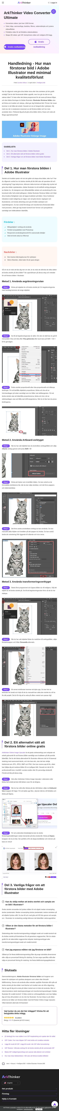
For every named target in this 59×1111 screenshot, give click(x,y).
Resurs (13, 1063)
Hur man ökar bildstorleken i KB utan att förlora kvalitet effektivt (26, 1056)
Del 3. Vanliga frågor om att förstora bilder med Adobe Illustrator (28, 157)
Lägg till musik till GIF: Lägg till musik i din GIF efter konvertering (27, 1044)
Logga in (52, 2)
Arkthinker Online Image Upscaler (13, 752)
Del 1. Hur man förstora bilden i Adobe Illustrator (23, 151)
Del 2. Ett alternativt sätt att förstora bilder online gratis (25, 154)
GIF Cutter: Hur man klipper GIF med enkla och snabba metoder (27, 1040)
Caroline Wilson (22, 82)
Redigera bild (41, 82)
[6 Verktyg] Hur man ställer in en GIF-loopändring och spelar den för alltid (30, 1036)
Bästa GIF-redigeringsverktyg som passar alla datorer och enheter (27, 1052)
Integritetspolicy (28, 1109)
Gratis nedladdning (15, 47)
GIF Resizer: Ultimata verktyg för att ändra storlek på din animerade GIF (29, 1048)
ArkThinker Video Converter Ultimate (27, 15)
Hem (7, 1063)
